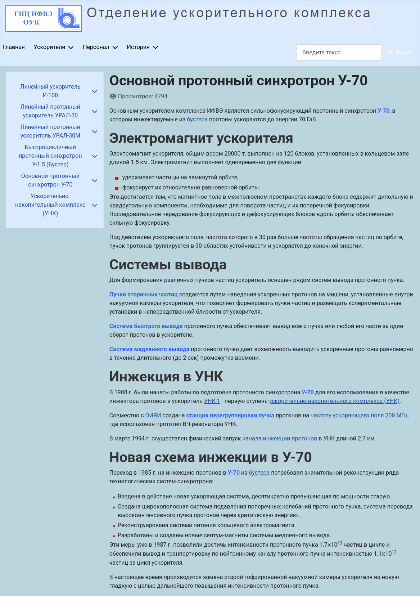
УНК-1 (212, 401)
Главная (14, 47)
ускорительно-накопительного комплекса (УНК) (334, 401)
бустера (197, 119)
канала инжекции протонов (279, 438)
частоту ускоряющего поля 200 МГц (359, 415)
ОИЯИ (153, 415)
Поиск (399, 52)
